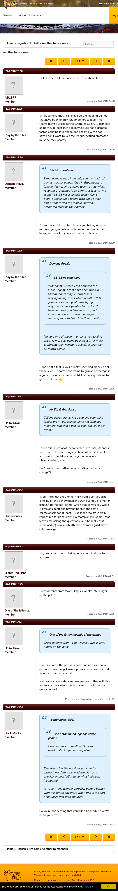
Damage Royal (14, 184)
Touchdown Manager (64, 871)
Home (9, 43)
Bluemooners (13, 516)
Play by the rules (15, 135)
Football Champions (88, 871)
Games (7, 15)
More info (89, 886)
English (21, 43)
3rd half (34, 43)
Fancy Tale (63, 875)
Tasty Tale (50, 875)
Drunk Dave (12, 423)
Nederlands (107, 4)
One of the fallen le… (18, 611)
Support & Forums (29, 15)
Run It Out (76, 875)
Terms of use (54, 880)
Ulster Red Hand (15, 573)
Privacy (67, 880)
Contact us (39, 880)
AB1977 (10, 98)
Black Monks (13, 733)
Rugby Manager (42, 871)
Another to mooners (55, 43)
